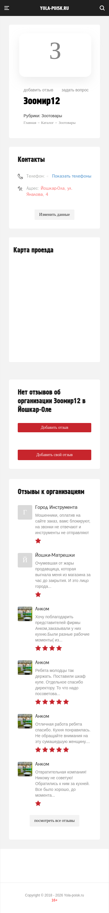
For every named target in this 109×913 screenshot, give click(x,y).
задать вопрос (75, 90)
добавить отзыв (38, 90)
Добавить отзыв (54, 427)
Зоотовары (52, 115)
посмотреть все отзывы (54, 820)
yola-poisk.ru (54, 8)
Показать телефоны (71, 175)
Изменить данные (54, 214)
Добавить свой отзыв (54, 455)
